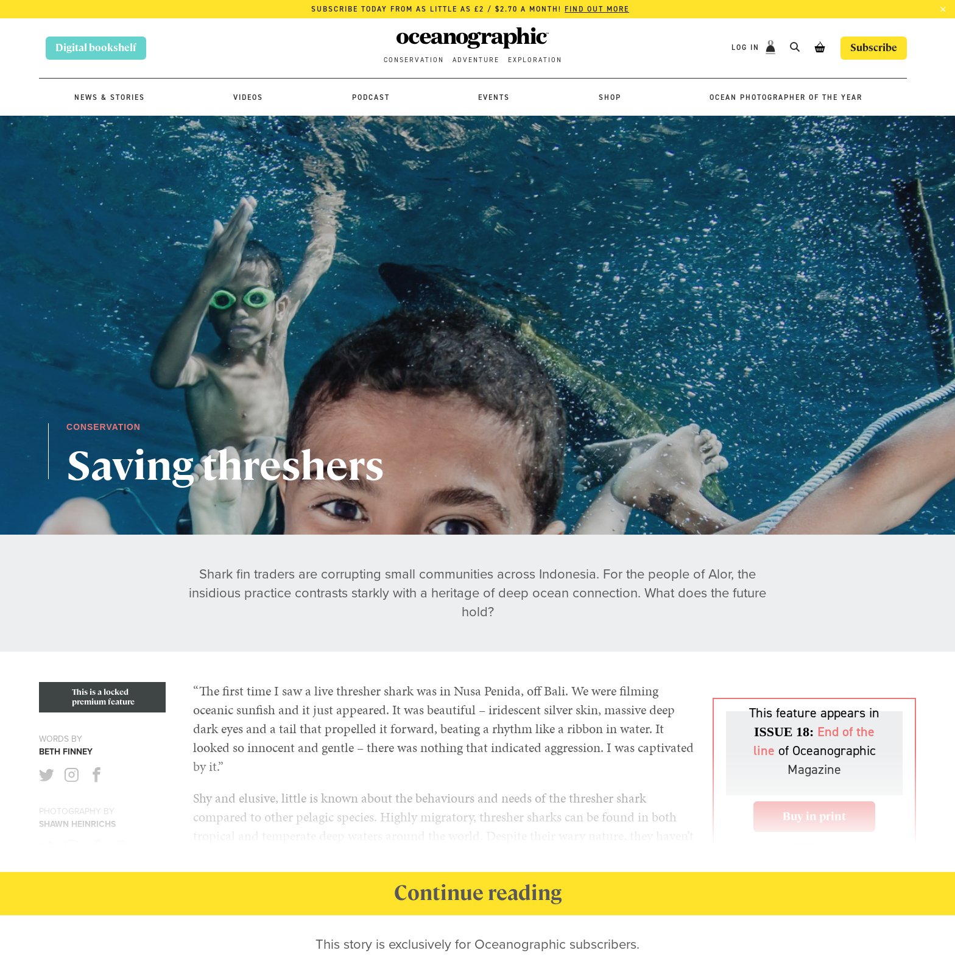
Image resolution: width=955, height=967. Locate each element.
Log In (747, 47)
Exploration (535, 60)
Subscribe (873, 47)
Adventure (476, 60)
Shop (610, 97)
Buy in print (814, 816)
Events (494, 97)
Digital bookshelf (95, 47)
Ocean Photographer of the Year (786, 97)
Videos (248, 97)
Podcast (371, 97)
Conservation (414, 60)
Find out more (597, 9)
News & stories (109, 97)
